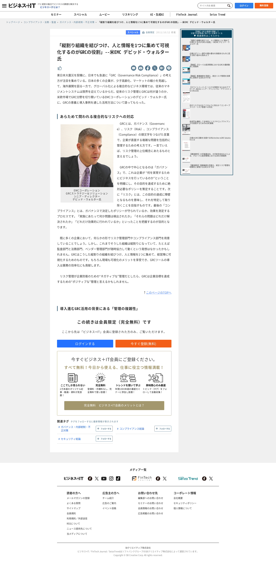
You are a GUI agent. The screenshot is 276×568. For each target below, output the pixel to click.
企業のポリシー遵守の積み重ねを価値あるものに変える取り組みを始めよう (210, 54)
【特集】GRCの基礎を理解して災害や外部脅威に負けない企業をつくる (206, 32)
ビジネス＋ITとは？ (50, 7)
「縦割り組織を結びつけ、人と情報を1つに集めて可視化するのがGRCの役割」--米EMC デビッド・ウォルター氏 (210, 42)
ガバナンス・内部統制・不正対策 (75, 428)
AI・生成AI (157, 14)
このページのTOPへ (158, 292)
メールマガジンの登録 (78, 498)
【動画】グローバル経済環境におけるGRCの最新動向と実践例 (210, 65)
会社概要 (178, 498)
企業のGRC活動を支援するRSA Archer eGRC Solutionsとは (210, 138)
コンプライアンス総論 (132, 428)
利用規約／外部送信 (77, 518)
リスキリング (130, 14)
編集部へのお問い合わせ (150, 498)
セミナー (56, 14)
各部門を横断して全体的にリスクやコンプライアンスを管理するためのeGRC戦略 (210, 122)
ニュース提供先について (79, 528)
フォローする (106, 428)
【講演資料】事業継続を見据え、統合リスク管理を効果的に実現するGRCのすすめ (210, 166)
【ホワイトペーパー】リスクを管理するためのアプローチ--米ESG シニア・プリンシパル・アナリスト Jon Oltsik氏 (210, 89)
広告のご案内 (109, 503)
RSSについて (73, 523)
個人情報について (183, 508)
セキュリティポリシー (185, 503)
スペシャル (80, 14)
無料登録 (264, 5)
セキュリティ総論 (71, 439)
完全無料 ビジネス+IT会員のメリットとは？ (114, 405)
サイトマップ (73, 508)
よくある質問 (73, 503)
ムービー (104, 14)
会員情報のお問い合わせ (150, 508)
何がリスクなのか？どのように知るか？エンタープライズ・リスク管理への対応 (210, 106)
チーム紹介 (108, 498)
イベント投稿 (109, 508)
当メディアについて (77, 533)
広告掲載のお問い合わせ (150, 513)
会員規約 (71, 513)
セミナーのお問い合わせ (150, 503)
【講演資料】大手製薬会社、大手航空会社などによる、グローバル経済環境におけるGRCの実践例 (210, 155)
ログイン (244, 5)
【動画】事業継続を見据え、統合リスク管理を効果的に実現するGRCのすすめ (210, 77)
